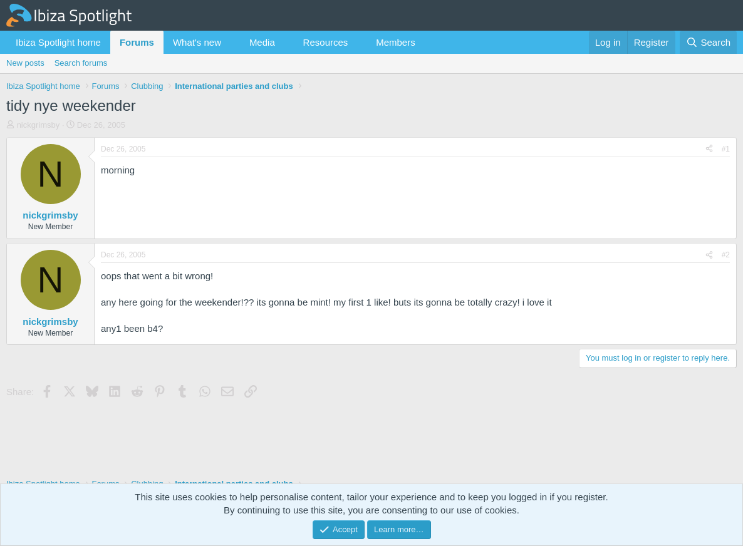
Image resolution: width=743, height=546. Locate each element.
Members (395, 42)
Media (262, 42)
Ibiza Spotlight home (58, 42)
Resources (325, 42)
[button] (231, 42)
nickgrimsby (38, 125)
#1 (726, 149)
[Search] (708, 42)
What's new (197, 42)
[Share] (709, 149)
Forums (137, 42)
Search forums (81, 63)
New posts (25, 63)
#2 (726, 254)
